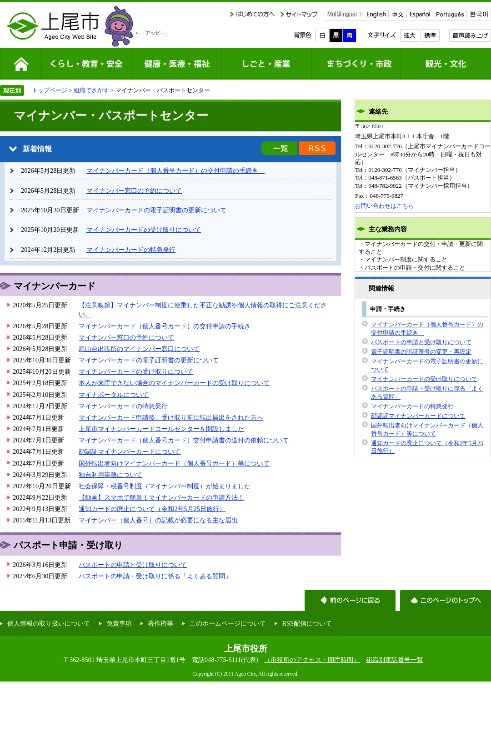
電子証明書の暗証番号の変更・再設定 (421, 351)
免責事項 (119, 623)
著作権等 (160, 623)
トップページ (49, 90)
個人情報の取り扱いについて (48, 623)
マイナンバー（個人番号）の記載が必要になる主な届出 (158, 520)
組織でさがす (91, 90)
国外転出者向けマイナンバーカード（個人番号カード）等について (174, 463)
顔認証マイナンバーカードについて (129, 451)
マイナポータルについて (114, 394)
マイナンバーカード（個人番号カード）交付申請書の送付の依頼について (184, 440)
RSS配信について (307, 623)
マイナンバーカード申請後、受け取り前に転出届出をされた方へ (171, 417)
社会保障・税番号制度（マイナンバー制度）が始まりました (165, 486)
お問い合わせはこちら (384, 205)
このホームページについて (228, 623)
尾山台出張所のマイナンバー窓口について (139, 348)
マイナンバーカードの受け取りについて (143, 229)
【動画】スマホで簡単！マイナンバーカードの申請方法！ (161, 497)
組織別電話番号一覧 (394, 659)
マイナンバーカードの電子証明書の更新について (156, 210)
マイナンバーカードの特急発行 (130, 249)
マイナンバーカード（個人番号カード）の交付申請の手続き (175, 170)
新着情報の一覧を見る (279, 148)
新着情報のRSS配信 (317, 148)
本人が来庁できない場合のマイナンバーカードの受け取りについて (174, 382)
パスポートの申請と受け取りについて (133, 564)
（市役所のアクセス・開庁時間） (312, 659)
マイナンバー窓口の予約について (134, 190)
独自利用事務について (110, 474)
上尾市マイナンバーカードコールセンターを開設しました (161, 428)
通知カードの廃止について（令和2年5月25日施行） (152, 508)
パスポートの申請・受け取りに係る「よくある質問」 (155, 576)
